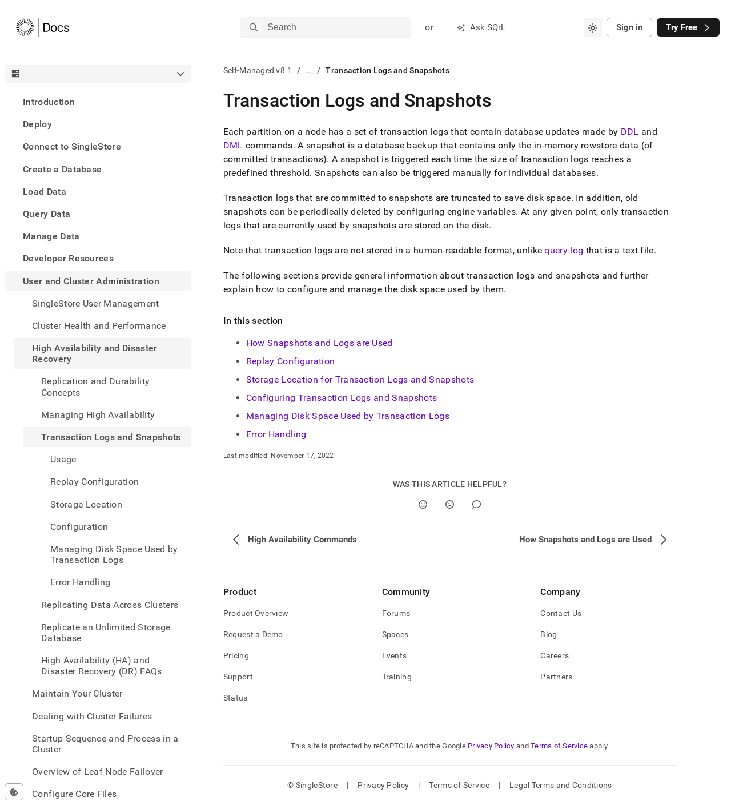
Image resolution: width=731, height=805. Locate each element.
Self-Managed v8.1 (257, 70)
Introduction (49, 101)
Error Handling (276, 434)
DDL (630, 131)
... (309, 70)
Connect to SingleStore (72, 146)
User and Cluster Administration (91, 281)
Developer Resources (68, 258)
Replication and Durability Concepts (95, 386)
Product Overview (255, 613)
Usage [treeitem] (63, 459)
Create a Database (62, 169)
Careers (554, 655)
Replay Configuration (290, 361)
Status (235, 697)
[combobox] (593, 27)
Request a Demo (253, 634)
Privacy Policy (491, 746)
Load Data (44, 191)
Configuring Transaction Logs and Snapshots (341, 397)
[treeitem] (98, 102)
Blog (548, 634)
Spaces (395, 634)
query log (563, 250)
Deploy (37, 124)
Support (238, 676)
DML (233, 145)
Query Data (46, 213)
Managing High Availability (98, 414)
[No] (449, 504)
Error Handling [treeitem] (80, 582)
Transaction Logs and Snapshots (111, 437)
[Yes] (422, 504)
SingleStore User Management (95, 303)
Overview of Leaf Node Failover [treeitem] (97, 771)
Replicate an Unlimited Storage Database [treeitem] (106, 632)
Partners (556, 676)
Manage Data (51, 236)
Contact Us (560, 613)
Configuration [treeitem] (79, 526)
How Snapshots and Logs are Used (319, 342)
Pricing (236, 655)
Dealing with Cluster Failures (92, 716)
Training (397, 676)
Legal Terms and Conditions (560, 785)
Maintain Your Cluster (77, 693)
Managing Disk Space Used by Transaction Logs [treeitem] (114, 554)
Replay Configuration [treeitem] (94, 481)
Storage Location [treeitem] (86, 504)
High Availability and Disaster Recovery (95, 353)
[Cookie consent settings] (14, 791)
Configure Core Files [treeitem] (74, 793)
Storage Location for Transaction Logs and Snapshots (360, 379)
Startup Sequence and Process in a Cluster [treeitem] (105, 744)
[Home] (42, 27)
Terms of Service (559, 746)
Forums (396, 613)
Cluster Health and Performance (99, 325)
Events (394, 655)
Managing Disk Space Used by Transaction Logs (347, 415)
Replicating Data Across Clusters (109, 604)
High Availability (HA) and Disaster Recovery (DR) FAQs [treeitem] (101, 666)
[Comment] (476, 504)
